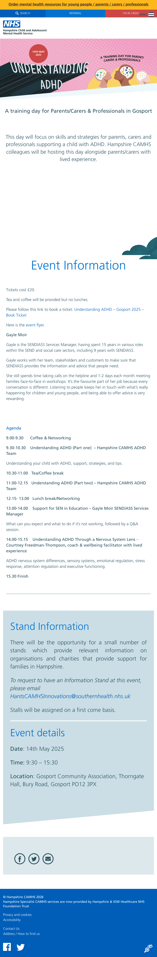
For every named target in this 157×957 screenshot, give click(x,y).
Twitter (33, 858)
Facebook (19, 858)
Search (23, 13)
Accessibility (12, 920)
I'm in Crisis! (131, 13)
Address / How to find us (21, 934)
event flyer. (35, 325)
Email (48, 858)
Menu (146, 15)
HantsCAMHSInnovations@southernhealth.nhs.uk (70, 697)
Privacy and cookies (17, 915)
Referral (75, 13)
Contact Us (11, 929)
